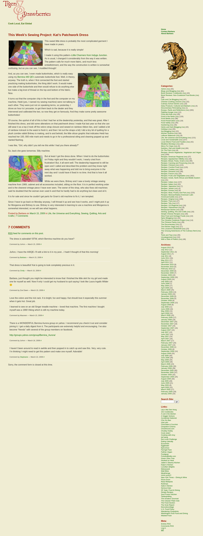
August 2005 (166, 379)
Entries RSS (166, 524)
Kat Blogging (166, 131)
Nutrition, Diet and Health (171, 148)
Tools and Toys (167, 235)
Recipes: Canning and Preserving (174, 163)
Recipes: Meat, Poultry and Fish (173, 193)
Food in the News (168, 116)
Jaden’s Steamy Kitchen (170, 463)
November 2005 (167, 372)
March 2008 (165, 315)
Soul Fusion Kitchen (169, 494)
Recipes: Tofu (166, 203)
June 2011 (165, 258)
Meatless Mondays (168, 144)
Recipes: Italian (167, 184)
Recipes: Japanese (168, 186)
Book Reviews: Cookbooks (171, 93)
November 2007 (167, 324)
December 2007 (167, 322)
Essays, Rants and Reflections (173, 110)
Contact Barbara (168, 31)
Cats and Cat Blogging (170, 99)
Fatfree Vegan (166, 452)
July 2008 (165, 307)
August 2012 (166, 247)
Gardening (165, 125)
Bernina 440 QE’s (26, 77)
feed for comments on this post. (26, 233)
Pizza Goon (165, 480)
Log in (163, 528)
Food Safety (166, 123)
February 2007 (167, 343)
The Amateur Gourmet (170, 499)
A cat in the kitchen (168, 414)
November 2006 (167, 347)
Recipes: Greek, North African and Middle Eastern (180, 178)
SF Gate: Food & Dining (170, 490)
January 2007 (166, 345)
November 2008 (167, 298)
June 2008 (165, 309)
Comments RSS (167, 526)
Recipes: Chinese (168, 165)
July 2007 (165, 332)
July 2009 (165, 281)
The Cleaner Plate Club (170, 501)
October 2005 (166, 375)
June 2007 (165, 334)
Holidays (164, 129)
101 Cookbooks (167, 412)
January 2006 (166, 368)
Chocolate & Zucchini (169, 424)
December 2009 (167, 271)
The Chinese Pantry (169, 222)
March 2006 (165, 364)
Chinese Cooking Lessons (171, 102)
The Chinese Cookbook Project (173, 220)
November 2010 (167, 267)
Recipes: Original (167, 199)
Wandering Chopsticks (170, 511)
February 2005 (167, 392)
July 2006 (165, 356)
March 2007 (165, 341)
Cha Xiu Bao (166, 420)
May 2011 (165, 260)
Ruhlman (164, 484)
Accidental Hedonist (169, 418)
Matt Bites (165, 471)
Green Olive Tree (167, 458)
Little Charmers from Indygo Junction (89, 55)
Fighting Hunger (167, 112)
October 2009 (166, 275)
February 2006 (167, 366)
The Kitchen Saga (168, 227)
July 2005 (165, 381)
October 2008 (166, 300)
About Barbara (167, 33)
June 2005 (165, 383)
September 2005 (167, 377)
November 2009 (167, 273)
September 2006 (167, 351)
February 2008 (167, 317)
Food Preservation (168, 121)
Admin (163, 89)
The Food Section (168, 503)
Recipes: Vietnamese (169, 207)
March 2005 (165, 389)
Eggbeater (165, 446)
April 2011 (165, 262)
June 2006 (165, 358)
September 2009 (167, 277)
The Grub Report (167, 505)
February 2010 (167, 269)
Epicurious (165, 448)
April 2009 (165, 288)
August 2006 (166, 353)
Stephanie (24, 357)
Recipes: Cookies (168, 169)
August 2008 (166, 305)
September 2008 (167, 303)
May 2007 (165, 336)
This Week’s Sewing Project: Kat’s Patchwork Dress (48, 35)
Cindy (22, 271)
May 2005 (165, 385)
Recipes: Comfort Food (170, 167)
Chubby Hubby (167, 431)
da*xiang (164, 437)
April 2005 (165, 387)
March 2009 (165, 290)
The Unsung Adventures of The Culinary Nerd (179, 231)
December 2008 (167, 296)
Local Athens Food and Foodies (173, 142)
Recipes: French (167, 174)
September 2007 (167, 328)
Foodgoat (164, 454)
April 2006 (165, 362)
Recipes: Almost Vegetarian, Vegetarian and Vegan (181, 152)
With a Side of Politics (169, 239)
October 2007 (166, 326)
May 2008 (165, 311)
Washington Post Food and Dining (174, 513)
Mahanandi (165, 469)
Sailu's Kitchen (167, 486)
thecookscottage (167, 507)
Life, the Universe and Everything (64, 213)
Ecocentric (165, 444)
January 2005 (166, 394)
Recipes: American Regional (172, 157)
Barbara (23, 257)
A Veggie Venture (168, 416)
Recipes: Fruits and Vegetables (173, 176)
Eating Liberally (167, 441)
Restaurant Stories (168, 210)
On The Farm (166, 150)
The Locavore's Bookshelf (171, 229)
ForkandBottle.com (168, 456)
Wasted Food (166, 516)
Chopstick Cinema (168, 427)
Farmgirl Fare (166, 450)
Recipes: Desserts (168, 171)
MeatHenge (165, 473)
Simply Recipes (167, 492)
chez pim (164, 422)
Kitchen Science (167, 133)
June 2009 (165, 283)
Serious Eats (166, 488)
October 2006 (166, 349)
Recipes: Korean (167, 190)
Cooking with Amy (168, 435)
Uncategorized (166, 237)
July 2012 (165, 250)
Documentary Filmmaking (171, 108)
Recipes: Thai (166, 201)
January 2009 (166, 294)
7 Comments (22, 216)
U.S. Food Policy (167, 509)
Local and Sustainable (169, 140)
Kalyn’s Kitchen (167, 465)
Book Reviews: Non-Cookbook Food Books (178, 95)
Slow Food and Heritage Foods (173, 216)
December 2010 (167, 264)
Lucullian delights (168, 467)
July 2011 (165, 256)
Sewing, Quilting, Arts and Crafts (173, 212)
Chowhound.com (167, 429)
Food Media (165, 118)
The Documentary (168, 224)
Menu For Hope (167, 146)
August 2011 (166, 254)
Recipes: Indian (167, 182)
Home (163, 29)
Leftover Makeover (168, 135)
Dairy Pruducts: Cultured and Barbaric (176, 106)
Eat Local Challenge (169, 439)
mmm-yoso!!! (166, 475)
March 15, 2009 (37, 213)
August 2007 (166, 330)
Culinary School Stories (170, 104)
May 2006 (165, 360)
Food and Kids (166, 114)
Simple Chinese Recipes (170, 214)
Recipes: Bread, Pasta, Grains (173, 161)
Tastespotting (166, 496)
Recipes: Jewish (167, 188)
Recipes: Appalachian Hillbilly (172, 159)
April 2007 (165, 339)
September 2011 (167, 252)
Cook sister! (165, 433)
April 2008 (165, 313)
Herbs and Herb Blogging (171, 127)
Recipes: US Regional (169, 205)
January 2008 (166, 320)
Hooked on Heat (167, 460)
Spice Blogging (167, 218)
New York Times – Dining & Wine (174, 477)
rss (168, 89)
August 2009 (166, 279)
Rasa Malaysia (167, 482)
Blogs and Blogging (168, 91)
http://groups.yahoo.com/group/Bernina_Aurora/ (32, 335)
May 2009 (165, 286)
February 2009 (167, 292)
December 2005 (167, 370)
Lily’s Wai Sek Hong (169, 410)
